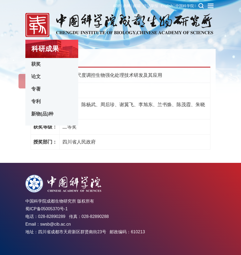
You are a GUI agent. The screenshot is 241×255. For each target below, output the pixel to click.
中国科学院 (184, 6)
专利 (36, 101)
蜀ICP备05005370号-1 (46, 209)
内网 (127, 6)
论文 (36, 76)
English (167, 6)
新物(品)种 (42, 114)
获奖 (36, 64)
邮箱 (137, 6)
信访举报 (150, 6)
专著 (36, 89)
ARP (117, 6)
